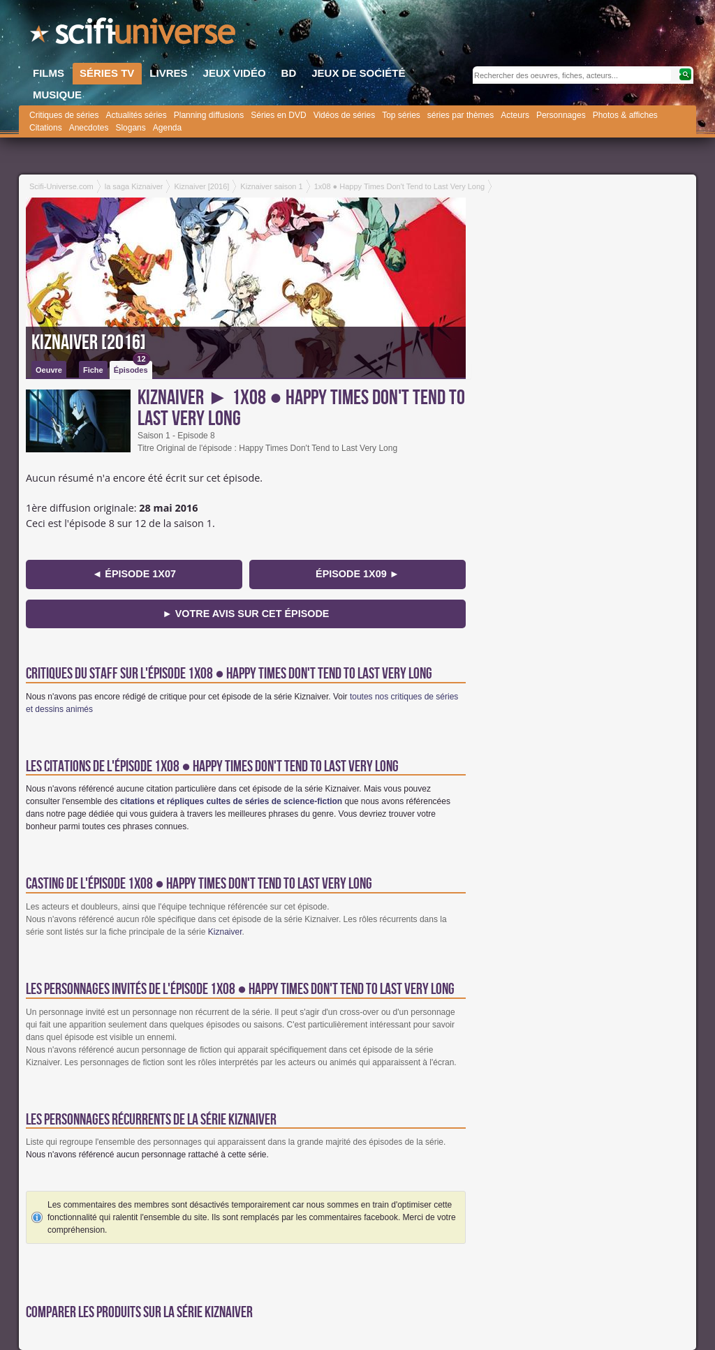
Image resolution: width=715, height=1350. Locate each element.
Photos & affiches (625, 115)
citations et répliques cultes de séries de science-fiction (231, 801)
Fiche (93, 370)
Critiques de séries (63, 115)
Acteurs (515, 115)
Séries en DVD (278, 115)
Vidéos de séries (345, 115)
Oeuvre (49, 370)
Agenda (167, 128)
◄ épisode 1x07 (134, 573)
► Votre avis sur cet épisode (246, 613)
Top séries (401, 115)
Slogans (130, 128)
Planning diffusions (209, 115)
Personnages (561, 115)
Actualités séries (135, 115)
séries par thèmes (460, 115)
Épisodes (132, 367)
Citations (45, 128)
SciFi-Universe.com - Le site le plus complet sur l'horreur (134, 34)
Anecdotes (89, 128)
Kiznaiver (225, 932)
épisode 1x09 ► (357, 573)
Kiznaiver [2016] (88, 342)
